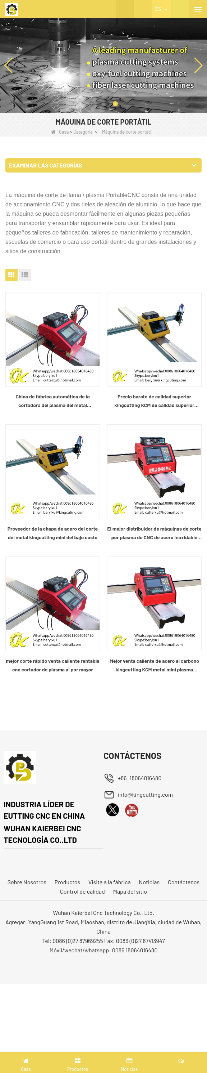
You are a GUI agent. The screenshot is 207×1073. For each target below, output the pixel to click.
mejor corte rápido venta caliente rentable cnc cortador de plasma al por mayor (53, 665)
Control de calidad (82, 891)
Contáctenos (183, 881)
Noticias (149, 881)
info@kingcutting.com (145, 794)
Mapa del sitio (130, 891)
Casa (60, 132)
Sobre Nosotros (27, 881)
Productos (67, 881)
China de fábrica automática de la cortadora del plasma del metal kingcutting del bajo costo (52, 401)
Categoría (83, 132)
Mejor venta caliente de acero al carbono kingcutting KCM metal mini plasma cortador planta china (154, 666)
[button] (91, 103)
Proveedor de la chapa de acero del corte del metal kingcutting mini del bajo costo (53, 533)
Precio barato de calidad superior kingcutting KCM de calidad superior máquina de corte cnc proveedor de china (154, 401)
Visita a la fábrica (109, 881)
